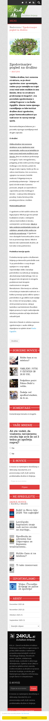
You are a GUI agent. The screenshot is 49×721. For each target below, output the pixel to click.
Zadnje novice (18, 502)
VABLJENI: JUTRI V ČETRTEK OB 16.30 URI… (29, 371)
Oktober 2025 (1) (16, 615)
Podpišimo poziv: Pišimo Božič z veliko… (28, 383)
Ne (12, 453)
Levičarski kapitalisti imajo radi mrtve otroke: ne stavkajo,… (26, 525)
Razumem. (24, 718)
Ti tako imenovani (27, 565)
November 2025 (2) (17, 609)
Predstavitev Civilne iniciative (25, 711)
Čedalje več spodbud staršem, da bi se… (28, 395)
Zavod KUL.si (11, 711)
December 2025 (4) (17, 604)
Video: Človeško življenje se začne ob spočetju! (28, 586)
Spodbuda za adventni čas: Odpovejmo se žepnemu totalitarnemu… (21, 541)
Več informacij (25, 713)
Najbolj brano (19, 504)
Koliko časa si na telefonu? (26, 554)
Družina (14, 341)
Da (12, 448)
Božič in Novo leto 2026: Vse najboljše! (27, 511)
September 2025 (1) (17, 620)
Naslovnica (15, 27)
